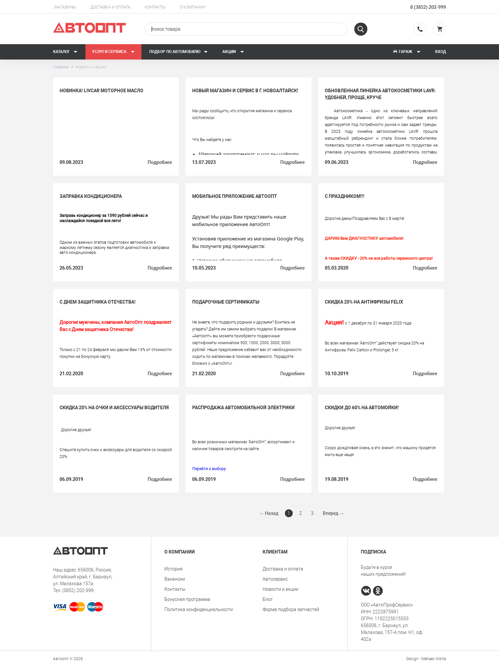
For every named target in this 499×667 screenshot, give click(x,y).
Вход (440, 51)
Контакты (155, 7)
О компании (193, 7)
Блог (268, 599)
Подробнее (160, 162)
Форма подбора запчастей (291, 609)
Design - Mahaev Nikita (426, 659)
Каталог (65, 51)
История (173, 568)
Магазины (65, 7)
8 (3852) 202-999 (428, 7)
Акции (233, 51)
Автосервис (275, 579)
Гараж (407, 51)
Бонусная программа (187, 599)
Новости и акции (280, 589)
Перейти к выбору (209, 468)
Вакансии (174, 579)
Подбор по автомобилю (178, 51)
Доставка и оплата (110, 7)
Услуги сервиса (113, 51)
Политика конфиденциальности (198, 609)
